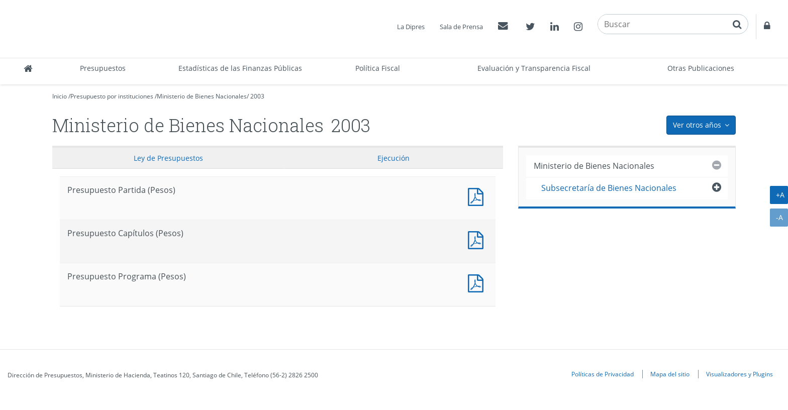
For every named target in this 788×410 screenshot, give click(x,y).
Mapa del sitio (670, 374)
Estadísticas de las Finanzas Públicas (240, 68)
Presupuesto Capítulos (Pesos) (478, 239)
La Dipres (411, 26)
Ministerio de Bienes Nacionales (202, 96)
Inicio (59, 96)
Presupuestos (103, 68)
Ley (168, 158)
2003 (257, 96)
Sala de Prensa (461, 26)
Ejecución (393, 158)
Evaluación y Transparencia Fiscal (533, 68)
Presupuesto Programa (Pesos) (478, 282)
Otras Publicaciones (700, 68)
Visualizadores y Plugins (739, 374)
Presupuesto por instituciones (111, 96)
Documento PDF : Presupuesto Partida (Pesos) (478, 195)
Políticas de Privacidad (602, 374)
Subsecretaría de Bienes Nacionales (608, 187)
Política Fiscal (377, 68)
